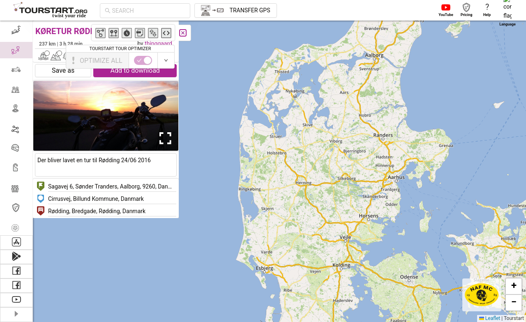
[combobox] (148, 10)
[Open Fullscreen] (163, 138)
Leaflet (489, 318)
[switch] (490, 60)
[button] (380, 59)
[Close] (183, 33)
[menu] (16, 128)
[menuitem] (16, 30)
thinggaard (158, 43)
